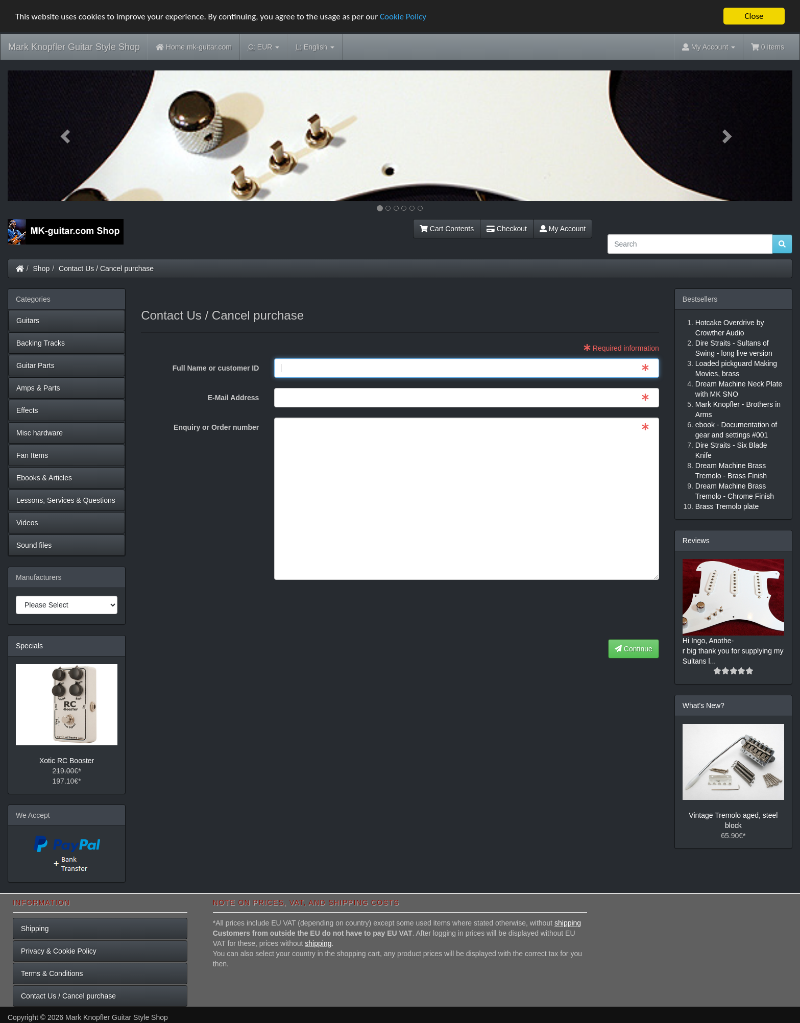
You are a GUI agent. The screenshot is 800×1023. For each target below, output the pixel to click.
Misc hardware (39, 433)
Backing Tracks (40, 343)
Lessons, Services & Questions (65, 500)
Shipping (35, 928)
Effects (27, 410)
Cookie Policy (403, 16)
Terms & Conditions (52, 973)
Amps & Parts (38, 388)
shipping (567, 923)
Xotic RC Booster (66, 761)
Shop (41, 268)
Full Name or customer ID (216, 368)
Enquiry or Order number (216, 427)
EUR (263, 47)
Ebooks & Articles (44, 478)
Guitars (27, 320)
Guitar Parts (35, 365)
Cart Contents (447, 229)
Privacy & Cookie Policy (58, 951)
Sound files (34, 545)
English (315, 47)
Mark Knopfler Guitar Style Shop (74, 47)
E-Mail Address (233, 398)
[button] (67, 135)
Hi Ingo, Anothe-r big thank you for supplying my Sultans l (733, 651)
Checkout (507, 229)
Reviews (696, 541)
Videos (27, 523)
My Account (563, 229)
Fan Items (32, 455)
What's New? (703, 705)
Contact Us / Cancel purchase (106, 268)
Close (753, 16)
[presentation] (581, 610)
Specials (29, 646)
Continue (633, 649)
